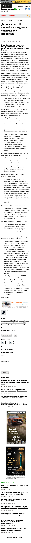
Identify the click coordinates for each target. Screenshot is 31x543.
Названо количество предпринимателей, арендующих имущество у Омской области (14, 390)
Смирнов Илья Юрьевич (8, 330)
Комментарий (5, 361)
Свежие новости (8, 482)
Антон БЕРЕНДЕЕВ (12, 321)
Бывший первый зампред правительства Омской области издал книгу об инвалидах (14, 403)
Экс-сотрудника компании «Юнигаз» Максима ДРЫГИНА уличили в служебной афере (14, 493)
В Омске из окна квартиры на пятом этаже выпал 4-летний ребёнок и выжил (14, 529)
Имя (2, 355)
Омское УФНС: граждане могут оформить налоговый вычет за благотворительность (14, 514)
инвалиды (4, 323)
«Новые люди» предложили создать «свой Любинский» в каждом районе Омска (14, 397)
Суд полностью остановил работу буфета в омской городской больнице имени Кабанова (14, 507)
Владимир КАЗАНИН (7, 325)
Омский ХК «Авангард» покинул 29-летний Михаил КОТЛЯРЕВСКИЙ (13, 500)
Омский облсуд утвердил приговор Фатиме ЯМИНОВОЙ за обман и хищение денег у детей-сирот (15, 382)
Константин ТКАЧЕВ (19, 323)
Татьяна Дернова (24, 321)
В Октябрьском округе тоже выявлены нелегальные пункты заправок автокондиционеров (12, 521)
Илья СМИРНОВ (20, 325)
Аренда (3, 321)
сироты (10, 323)
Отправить (5, 372)
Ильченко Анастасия (12, 310)
